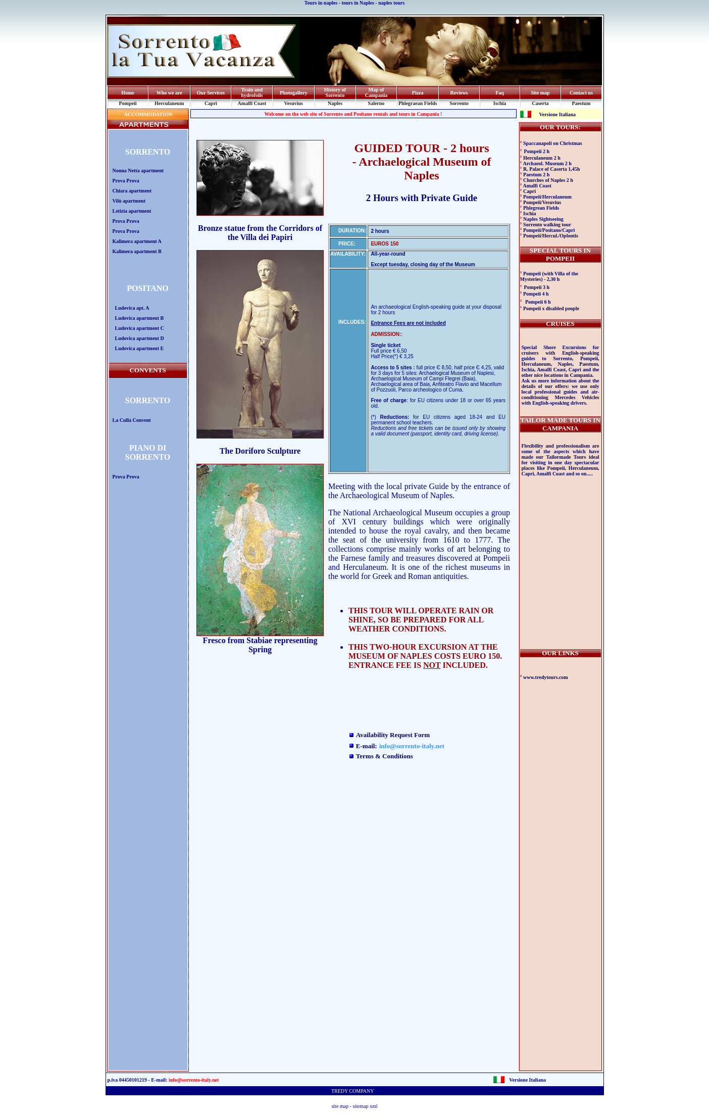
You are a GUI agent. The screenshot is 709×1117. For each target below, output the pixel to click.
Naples (335, 103)
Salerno (376, 103)
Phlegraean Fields (417, 103)
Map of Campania (376, 92)
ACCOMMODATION (147, 114)
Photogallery (293, 92)
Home (127, 92)
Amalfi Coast (252, 103)
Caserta (540, 103)
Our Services (211, 92)
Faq (499, 92)
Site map (540, 92)
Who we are (169, 92)
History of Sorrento (335, 92)
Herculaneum (169, 103)
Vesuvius (293, 103)
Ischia (500, 103)
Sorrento (459, 103)
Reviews (459, 92)
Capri (211, 103)
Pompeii (127, 103)
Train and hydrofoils (252, 92)
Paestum (581, 103)
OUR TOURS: (560, 127)
